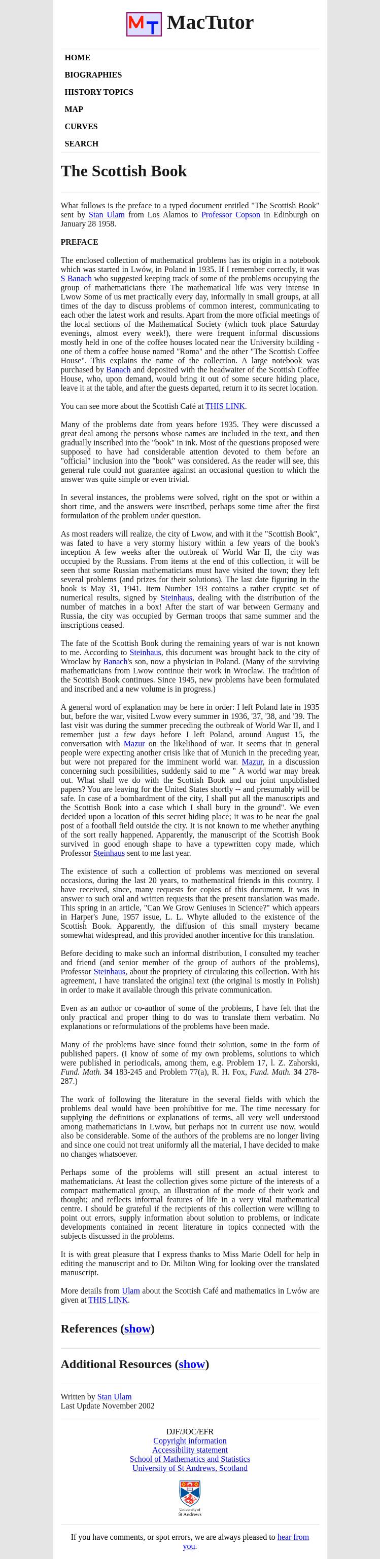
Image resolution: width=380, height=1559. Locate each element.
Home (78, 57)
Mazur (134, 743)
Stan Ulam (107, 214)
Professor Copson (230, 214)
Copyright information (189, 1440)
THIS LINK (108, 1300)
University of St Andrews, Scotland (190, 1468)
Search (82, 143)
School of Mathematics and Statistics (190, 1459)
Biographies (93, 74)
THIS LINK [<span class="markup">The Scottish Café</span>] (225, 406)
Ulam (131, 1290)
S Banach (76, 278)
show (137, 1328)
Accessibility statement (190, 1450)
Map (74, 109)
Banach (119, 369)
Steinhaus (176, 597)
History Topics (99, 92)
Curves (81, 126)
